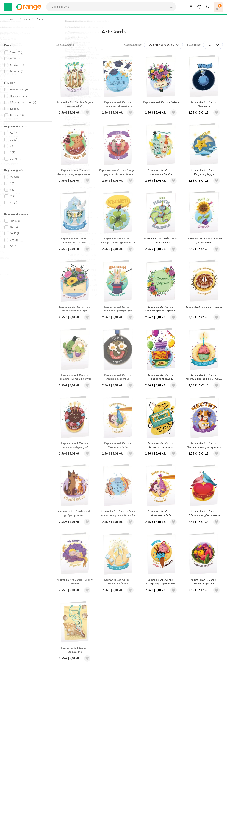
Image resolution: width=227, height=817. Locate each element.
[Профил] (207, 7)
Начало (9, 19)
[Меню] (8, 7)
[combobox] (105, 6)
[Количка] (218, 7)
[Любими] (199, 7)
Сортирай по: (133, 45)
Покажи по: (194, 45)
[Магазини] (191, 7)
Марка (23, 19)
